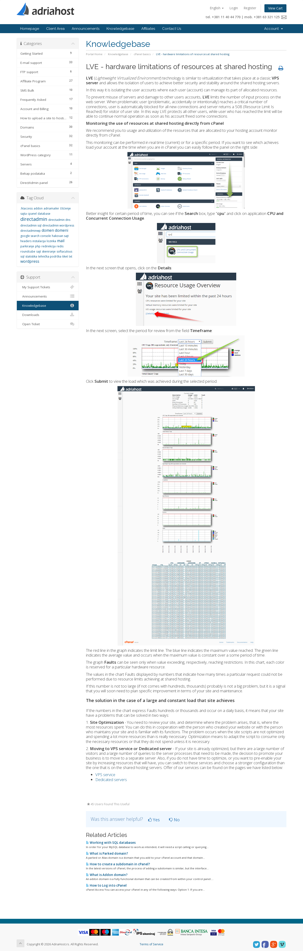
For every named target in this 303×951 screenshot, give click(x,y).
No (174, 819)
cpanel (32, 214)
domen (48, 230)
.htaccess (26, 208)
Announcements (85, 29)
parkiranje (27, 246)
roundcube (27, 251)
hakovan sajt (60, 236)
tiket (65, 256)
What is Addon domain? (107, 875)
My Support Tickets (47, 287)
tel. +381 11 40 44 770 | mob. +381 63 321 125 (245, 17)
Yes (154, 819)
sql (22, 256)
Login (233, 8)
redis (60, 246)
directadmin (33, 219)
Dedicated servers (111, 779)
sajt (38, 251)
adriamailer (51, 208)
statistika (31, 256)
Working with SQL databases (111, 842)
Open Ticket (47, 324)
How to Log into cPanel (106, 885)
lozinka (51, 241)
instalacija (39, 241)
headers (25, 241)
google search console (35, 236)
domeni (61, 230)
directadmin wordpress (58, 225)
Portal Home (94, 54)
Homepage (29, 29)
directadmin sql (30, 225)
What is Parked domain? (107, 853)
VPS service (105, 774)
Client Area (55, 29)
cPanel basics (142, 54)
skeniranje (49, 251)
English (217, 8)
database (44, 214)
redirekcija (48, 246)
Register (250, 8)
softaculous (64, 251)
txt (70, 256)
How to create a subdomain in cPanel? (118, 864)
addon (38, 208)
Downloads (47, 315)
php (37, 246)
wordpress (29, 261)
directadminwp (30, 231)
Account (273, 29)
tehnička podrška (49, 256)
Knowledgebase (120, 29)
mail (60, 240)
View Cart (275, 8)
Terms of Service (151, 944)
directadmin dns (59, 220)
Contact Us (171, 29)
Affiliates (148, 29)
